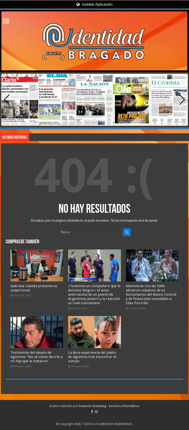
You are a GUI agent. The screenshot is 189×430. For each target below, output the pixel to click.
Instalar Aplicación (94, 4)
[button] (182, 100)
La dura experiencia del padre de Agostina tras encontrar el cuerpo (92, 356)
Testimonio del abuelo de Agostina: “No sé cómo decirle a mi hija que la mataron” (36, 356)
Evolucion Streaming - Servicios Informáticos (109, 406)
